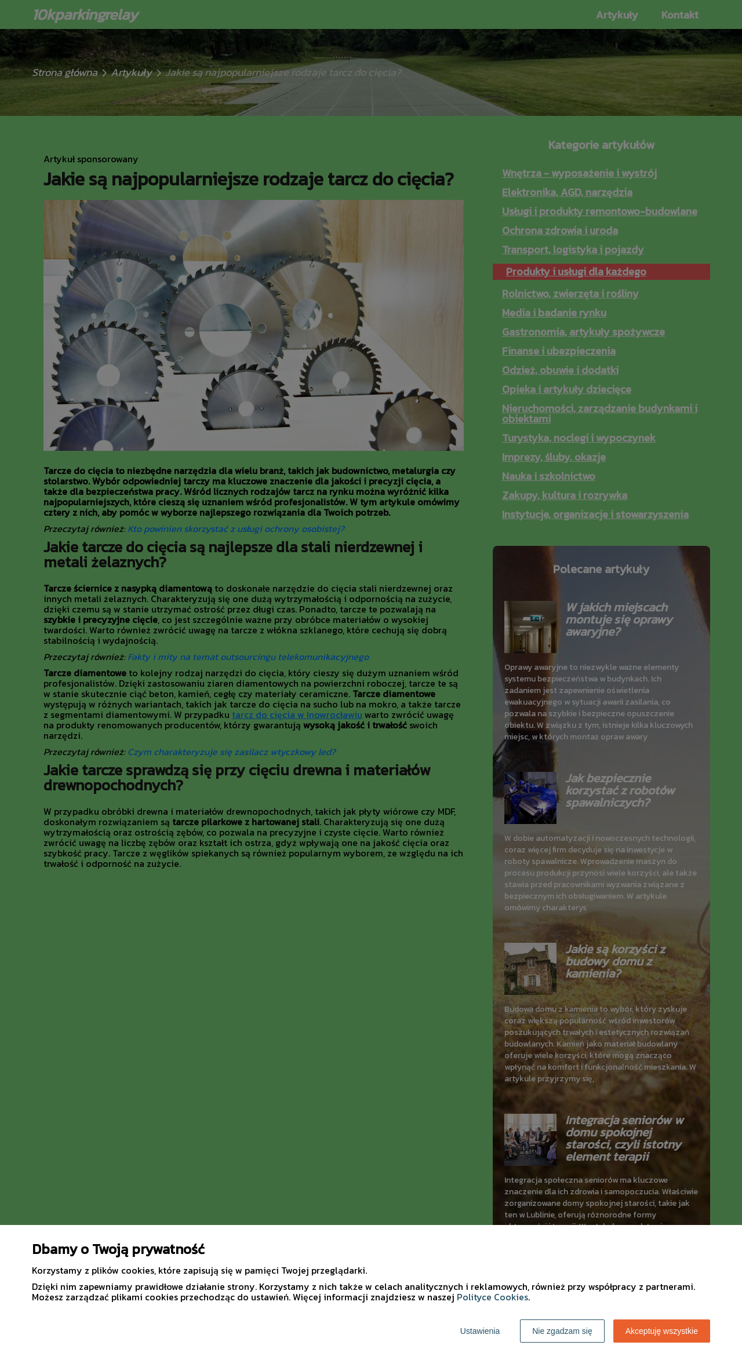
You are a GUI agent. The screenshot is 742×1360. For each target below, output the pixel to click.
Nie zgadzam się (562, 1331)
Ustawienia (480, 1331)
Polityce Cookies (492, 1297)
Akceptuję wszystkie (661, 1331)
